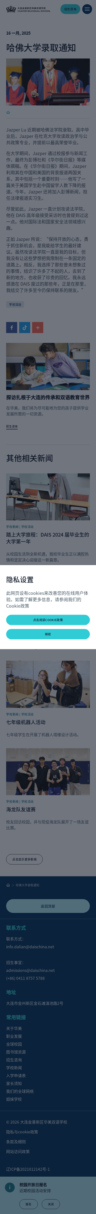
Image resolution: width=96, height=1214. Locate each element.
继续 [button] (48, 634)
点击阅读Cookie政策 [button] (48, 620)
